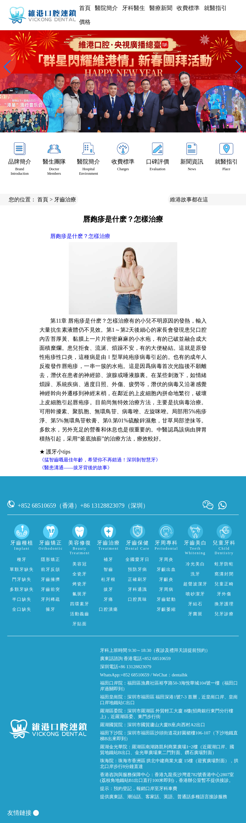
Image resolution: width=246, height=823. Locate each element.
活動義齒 (79, 614)
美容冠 (79, 564)
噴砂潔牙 (195, 594)
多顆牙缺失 (22, 589)
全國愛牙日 (137, 559)
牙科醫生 (133, 8)
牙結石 (195, 604)
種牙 (22, 559)
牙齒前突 (50, 589)
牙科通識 (137, 589)
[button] (89, 128)
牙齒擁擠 (50, 579)
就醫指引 (215, 8)
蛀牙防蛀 (224, 564)
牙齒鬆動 (166, 599)
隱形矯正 (50, 559)
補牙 (108, 559)
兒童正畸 (224, 584)
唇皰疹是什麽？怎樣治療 (80, 236)
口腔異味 (137, 599)
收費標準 (188, 8)
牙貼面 (79, 624)
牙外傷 (224, 594)
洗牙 (195, 574)
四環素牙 (79, 604)
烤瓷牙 (79, 584)
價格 (85, 22)
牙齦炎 (166, 579)
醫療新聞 (160, 8)
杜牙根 (108, 579)
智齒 (108, 569)
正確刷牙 (137, 579)
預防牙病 (137, 569)
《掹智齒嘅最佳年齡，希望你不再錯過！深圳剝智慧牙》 (100, 459)
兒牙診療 (224, 614)
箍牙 (50, 609)
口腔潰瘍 (108, 609)
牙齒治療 (65, 200)
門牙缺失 (22, 579)
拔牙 (108, 589)
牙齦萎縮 (166, 609)
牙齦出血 (166, 569)
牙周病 (166, 589)
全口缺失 (22, 609)
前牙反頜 (50, 569)
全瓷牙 (79, 574)
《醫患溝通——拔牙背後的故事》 (75, 467)
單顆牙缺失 (22, 569)
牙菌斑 (195, 614)
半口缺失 (22, 599)
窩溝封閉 (224, 574)
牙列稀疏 (50, 599)
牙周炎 (166, 559)
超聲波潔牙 (195, 584)
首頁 (85, 8)
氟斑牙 (79, 594)
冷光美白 (195, 564)
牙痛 (108, 599)
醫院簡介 (106, 8)
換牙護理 (224, 604)
